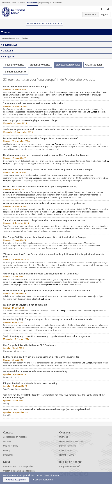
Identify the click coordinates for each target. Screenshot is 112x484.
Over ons (63, 436)
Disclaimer (8, 455)
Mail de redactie (10, 446)
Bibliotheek (57, 3)
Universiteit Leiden (9, 3)
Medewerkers (32, 3)
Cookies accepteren (16, 479)
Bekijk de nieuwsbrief (69, 466)
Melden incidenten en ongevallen (19, 470)
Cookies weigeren (44, 479)
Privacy (6, 450)
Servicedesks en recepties (15, 436)
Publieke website (14, 64)
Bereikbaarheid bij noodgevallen (18, 466)
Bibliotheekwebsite (16, 71)
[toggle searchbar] (107, 8)
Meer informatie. (52, 475)
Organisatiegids (45, 3)
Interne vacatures (67, 446)
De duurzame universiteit (71, 441)
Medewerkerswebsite (10, 38)
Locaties (7, 441)
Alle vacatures (65, 450)
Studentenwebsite (40, 64)
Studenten (21, 3)
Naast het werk (66, 455)
